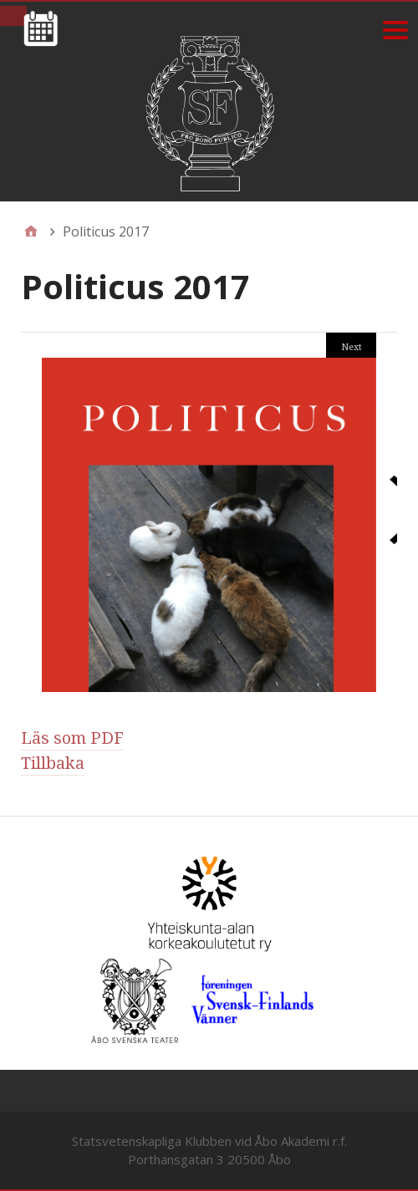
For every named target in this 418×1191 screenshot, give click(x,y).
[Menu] (395, 30)
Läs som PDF (72, 738)
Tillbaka (52, 763)
